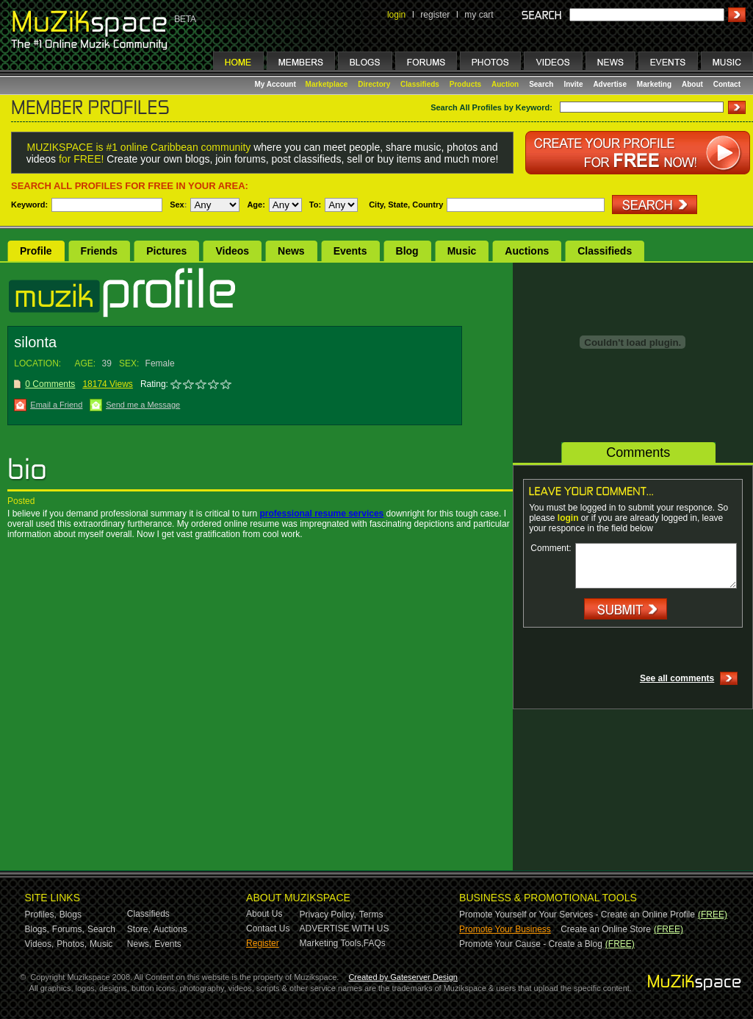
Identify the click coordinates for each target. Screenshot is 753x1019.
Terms (371, 914)
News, (139, 944)
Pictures (166, 251)
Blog (407, 251)
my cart (478, 15)
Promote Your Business (505, 929)
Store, (139, 929)
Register (262, 943)
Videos (232, 251)
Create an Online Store (606, 929)
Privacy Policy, (328, 914)
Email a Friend (56, 404)
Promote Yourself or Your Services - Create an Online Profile (577, 914)
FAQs (375, 943)
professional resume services (321, 513)
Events (350, 251)
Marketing (654, 84)
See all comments (677, 678)
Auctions (527, 251)
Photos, (72, 944)
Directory (374, 84)
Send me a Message (143, 404)
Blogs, (37, 929)
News (291, 251)
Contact (727, 84)
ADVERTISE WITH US (344, 928)
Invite (573, 84)
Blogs (71, 914)
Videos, (39, 944)
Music (462, 251)
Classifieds (419, 84)
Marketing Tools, (332, 943)
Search (541, 84)
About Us (264, 914)
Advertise (610, 84)
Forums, (68, 929)
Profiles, (41, 914)
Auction (505, 84)
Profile (36, 251)
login (396, 15)
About (692, 84)
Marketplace (327, 84)
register (435, 15)
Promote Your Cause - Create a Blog (530, 944)
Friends (99, 251)
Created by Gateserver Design (403, 977)
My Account (276, 84)
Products (465, 84)
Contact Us (267, 928)
